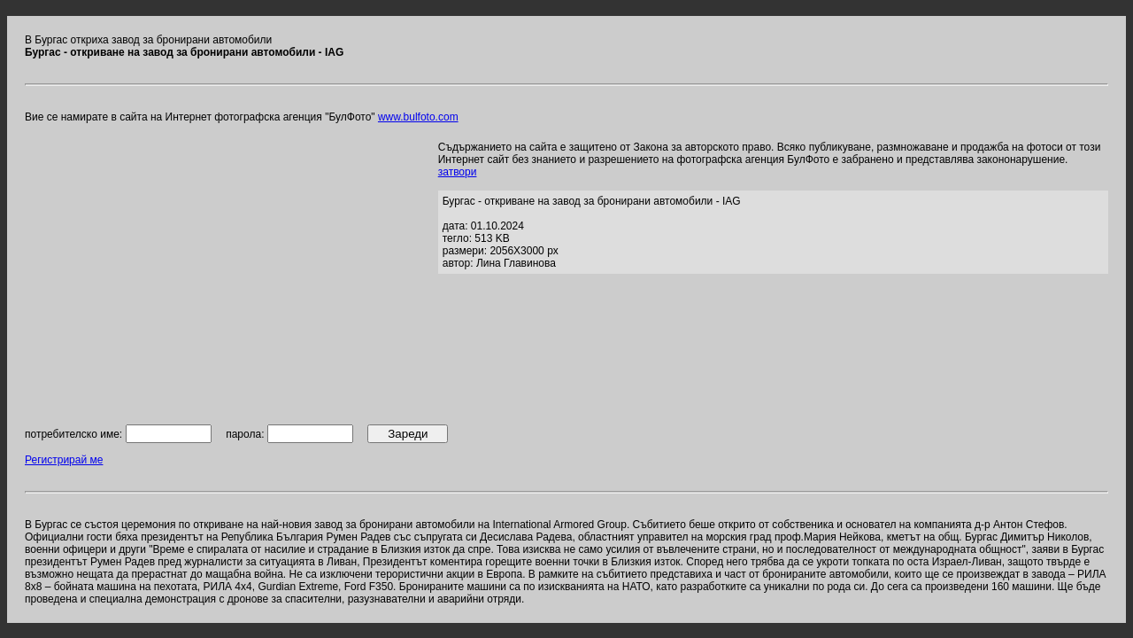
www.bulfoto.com (418, 117)
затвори (457, 172)
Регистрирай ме (64, 460)
